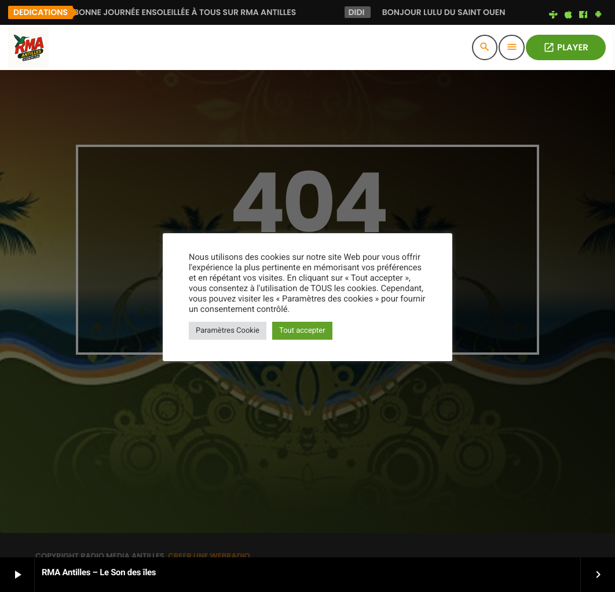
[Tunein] (553, 15)
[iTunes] (568, 15)
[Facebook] (583, 15)
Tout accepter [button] (302, 330)
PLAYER (565, 48)
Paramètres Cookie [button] (227, 330)
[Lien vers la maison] (28, 47)
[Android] (598, 15)
